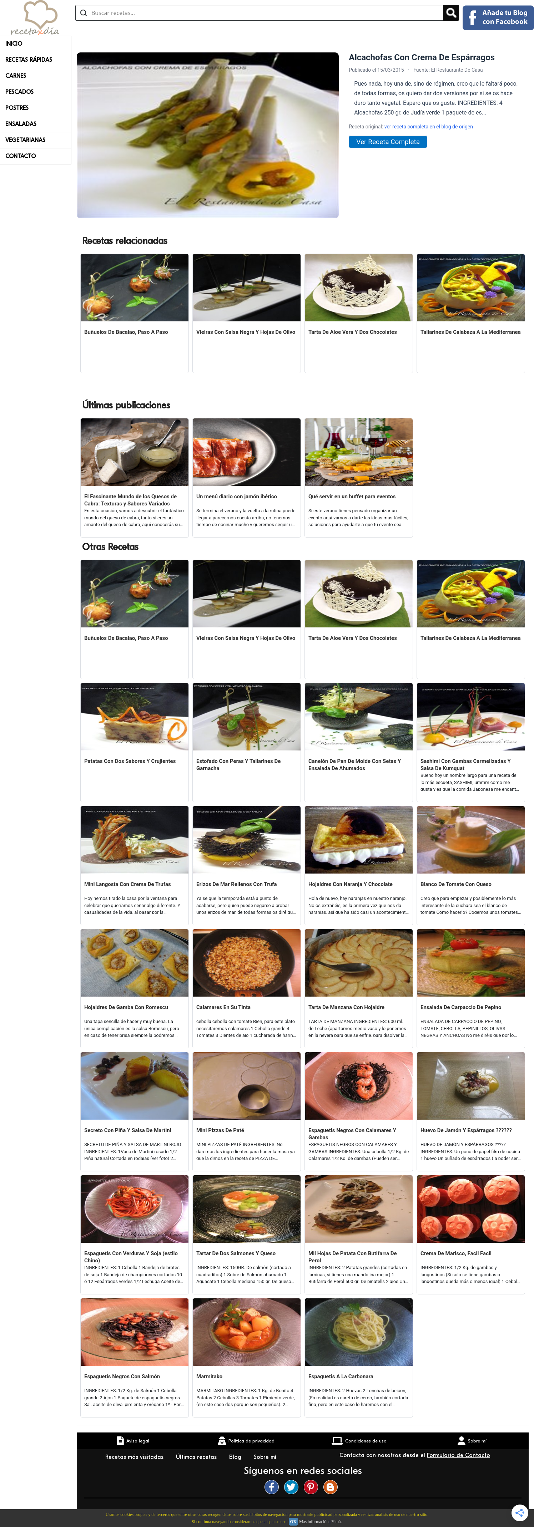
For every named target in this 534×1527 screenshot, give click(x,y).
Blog (236, 1457)
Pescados (19, 92)
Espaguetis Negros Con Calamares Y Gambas (352, 1134)
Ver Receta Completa (388, 142)
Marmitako (209, 1376)
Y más (336, 1521)
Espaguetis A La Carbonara (340, 1376)
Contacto (20, 156)
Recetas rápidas (28, 60)
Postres (17, 108)
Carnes (15, 76)
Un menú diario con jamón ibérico (236, 496)
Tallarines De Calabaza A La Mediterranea (470, 332)
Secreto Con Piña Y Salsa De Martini (127, 1130)
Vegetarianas (25, 140)
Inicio (13, 44)
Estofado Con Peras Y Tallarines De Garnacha (238, 765)
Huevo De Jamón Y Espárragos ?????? (466, 1130)
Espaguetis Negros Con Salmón (122, 1376)
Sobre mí (266, 1457)
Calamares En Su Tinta (223, 1007)
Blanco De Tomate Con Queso (456, 884)
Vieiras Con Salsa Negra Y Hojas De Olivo (245, 332)
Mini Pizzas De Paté (220, 1130)
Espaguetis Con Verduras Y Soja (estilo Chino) (131, 1257)
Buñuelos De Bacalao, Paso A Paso (126, 332)
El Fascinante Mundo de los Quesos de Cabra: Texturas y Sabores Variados (130, 500)
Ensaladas (20, 124)
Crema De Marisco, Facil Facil (456, 1253)
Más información (313, 1521)
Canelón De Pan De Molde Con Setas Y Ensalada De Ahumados (354, 765)
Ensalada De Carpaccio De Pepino (460, 1007)
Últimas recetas (197, 1457)
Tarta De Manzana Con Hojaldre (346, 1007)
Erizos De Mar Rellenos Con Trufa (236, 884)
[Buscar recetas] (259, 13)
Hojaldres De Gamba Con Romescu (126, 1007)
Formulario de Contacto (458, 1455)
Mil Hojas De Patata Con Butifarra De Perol (352, 1257)
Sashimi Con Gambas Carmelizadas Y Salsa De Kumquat (465, 765)
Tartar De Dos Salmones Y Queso (236, 1253)
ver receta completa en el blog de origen (428, 126)
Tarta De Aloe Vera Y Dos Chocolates (352, 332)
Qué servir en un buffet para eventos (352, 496)
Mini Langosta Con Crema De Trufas (127, 884)
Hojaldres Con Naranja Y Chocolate (350, 884)
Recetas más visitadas (135, 1457)
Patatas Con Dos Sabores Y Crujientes (130, 761)
